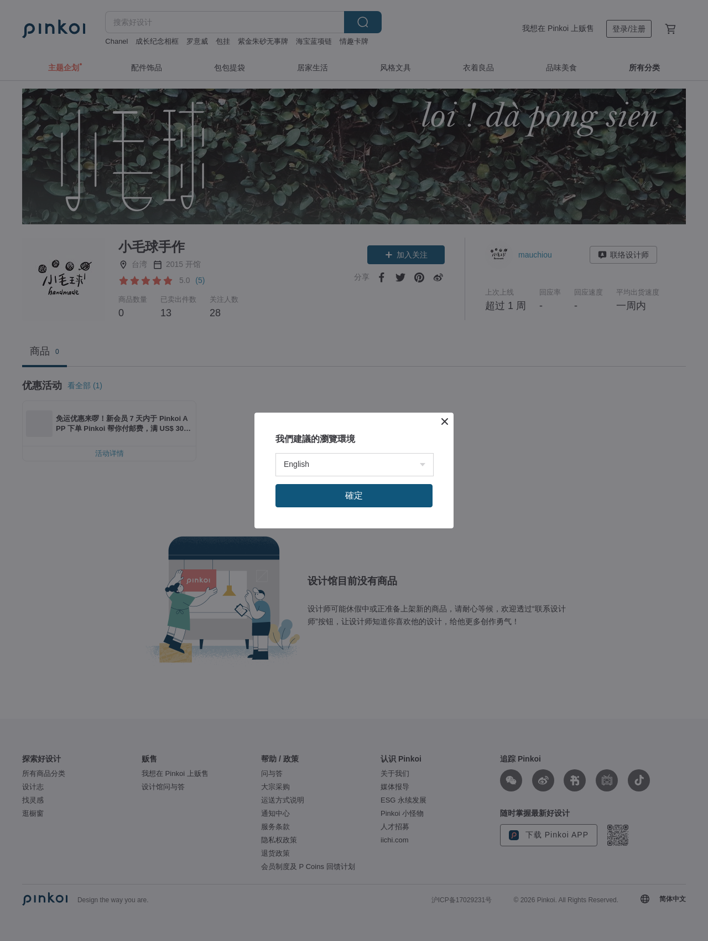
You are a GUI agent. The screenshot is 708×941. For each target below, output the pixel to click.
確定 (354, 495)
